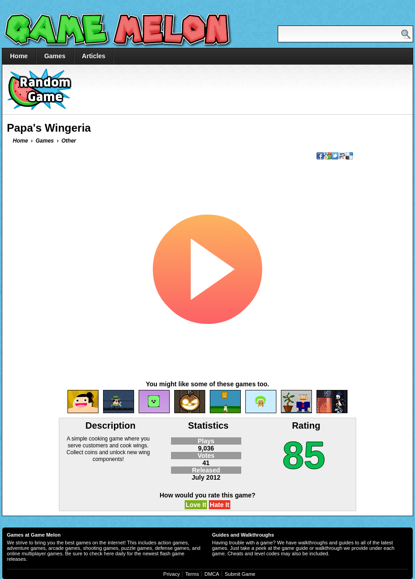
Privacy (171, 574)
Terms (192, 574)
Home (19, 56)
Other (69, 141)
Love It (196, 504)
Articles (93, 56)
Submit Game (240, 574)
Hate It (219, 504)
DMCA (211, 574)
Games (55, 56)
